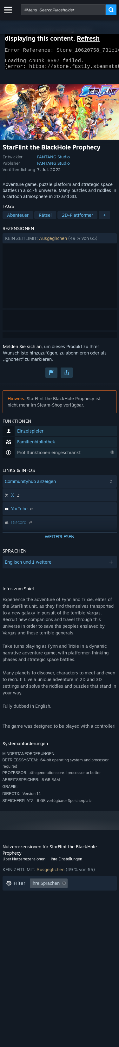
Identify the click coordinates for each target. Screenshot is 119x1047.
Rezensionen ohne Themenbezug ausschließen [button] (54, 896)
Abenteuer (18, 219)
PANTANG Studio (53, 160)
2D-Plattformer (77, 219)
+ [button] (104, 219)
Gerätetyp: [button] (17, 935)
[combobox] (63, 9)
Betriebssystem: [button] (23, 925)
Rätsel (45, 219)
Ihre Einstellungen (66, 862)
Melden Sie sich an (22, 350)
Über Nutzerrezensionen (24, 862)
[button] (60, 242)
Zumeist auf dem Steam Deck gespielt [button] (45, 915)
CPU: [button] (57, 925)
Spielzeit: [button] (15, 906)
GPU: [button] (79, 925)
